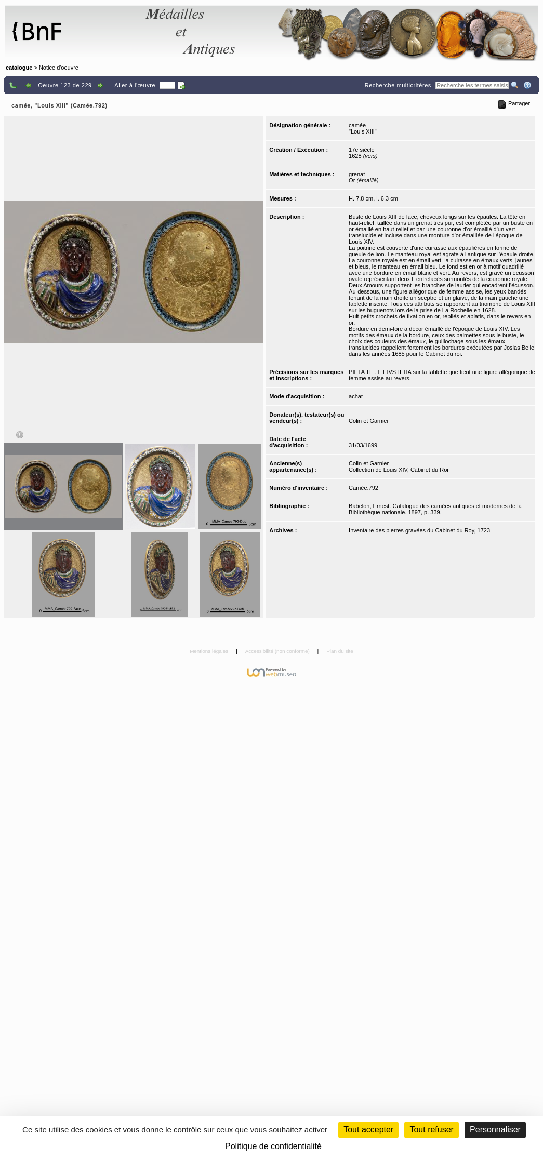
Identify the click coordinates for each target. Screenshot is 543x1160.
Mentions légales (210, 651)
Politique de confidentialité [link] (273, 1146)
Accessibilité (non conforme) (278, 651)
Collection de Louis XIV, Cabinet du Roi (398, 469)
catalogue (19, 67)
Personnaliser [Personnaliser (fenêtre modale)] (495, 1129)
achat (356, 396)
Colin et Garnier (369, 421)
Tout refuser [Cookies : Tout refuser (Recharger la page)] (431, 1129)
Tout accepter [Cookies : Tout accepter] (368, 1129)
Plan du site (339, 651)
